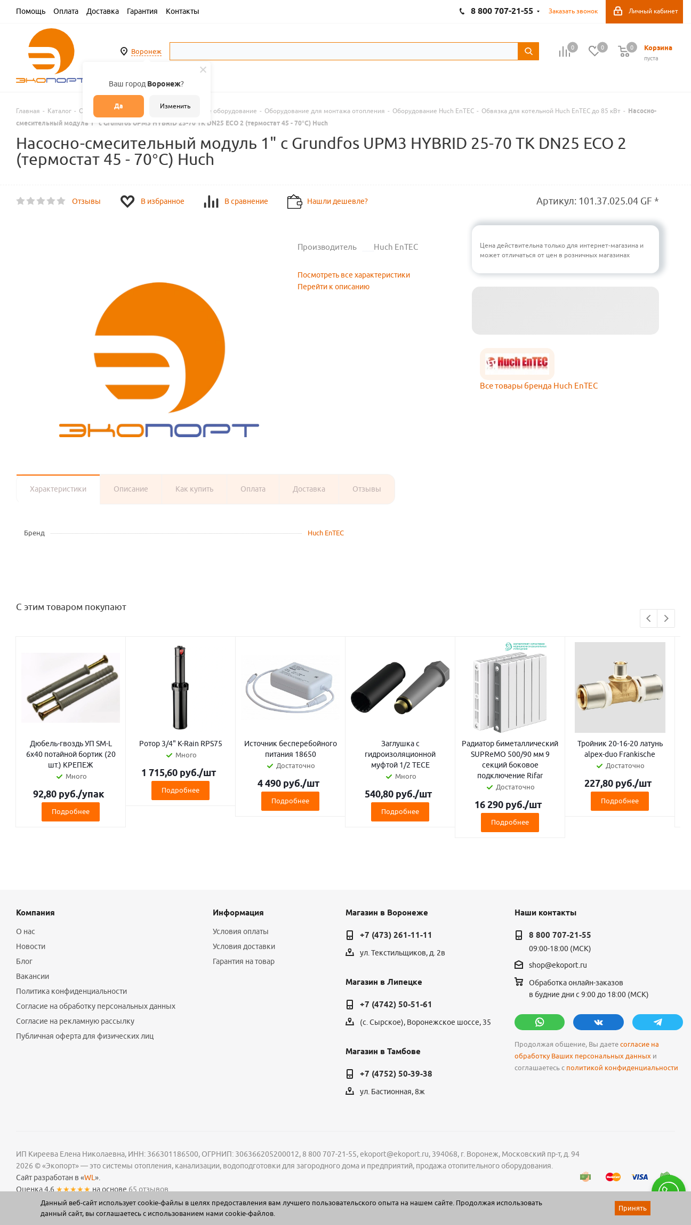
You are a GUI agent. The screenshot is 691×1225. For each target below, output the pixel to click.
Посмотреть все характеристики (354, 275)
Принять (632, 1208)
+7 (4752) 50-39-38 (396, 1074)
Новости (30, 946)
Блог (24, 961)
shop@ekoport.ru (558, 965)
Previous (649, 619)
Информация (238, 913)
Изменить (175, 106)
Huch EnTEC (326, 532)
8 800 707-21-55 (560, 935)
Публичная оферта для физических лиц (85, 1036)
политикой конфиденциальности (622, 1068)
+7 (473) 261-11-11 (396, 935)
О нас (25, 931)
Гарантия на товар (244, 961)
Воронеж (146, 51)
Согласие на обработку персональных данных (95, 1006)
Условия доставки (244, 946)
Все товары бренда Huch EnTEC (539, 385)
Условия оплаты (241, 931)
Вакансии (32, 976)
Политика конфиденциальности (71, 991)
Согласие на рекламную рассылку (75, 1021)
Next (666, 619)
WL (89, 1177)
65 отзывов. (149, 1189)
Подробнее (71, 811)
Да (118, 106)
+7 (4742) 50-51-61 (396, 1004)
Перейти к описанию (333, 286)
